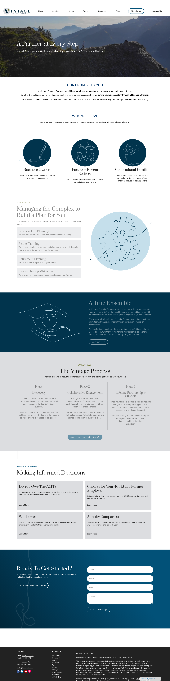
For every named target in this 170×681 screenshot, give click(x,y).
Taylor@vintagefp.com (25, 661)
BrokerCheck (127, 651)
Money (54, 661)
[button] (40, 4)
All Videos (55, 668)
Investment (56, 651)
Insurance (55, 656)
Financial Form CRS (86, 647)
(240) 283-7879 (28, 649)
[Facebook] (18, 664)
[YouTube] (25, 664)
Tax (53, 658)
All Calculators (57, 670)
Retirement (56, 649)
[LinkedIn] (21, 664)
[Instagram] (29, 664)
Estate (54, 654)
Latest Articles (57, 666)
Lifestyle (55, 663)
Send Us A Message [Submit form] (98, 603)
